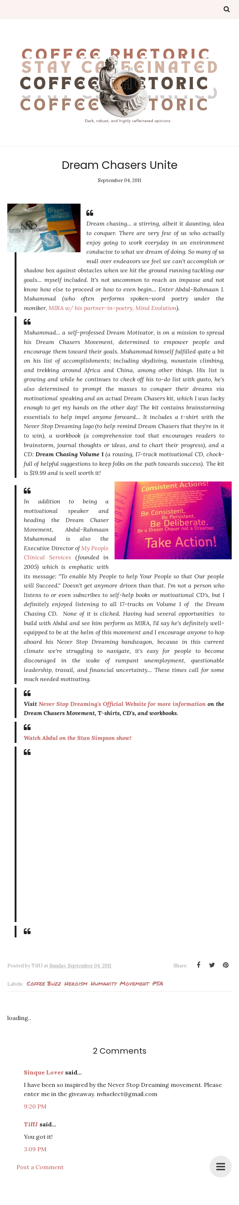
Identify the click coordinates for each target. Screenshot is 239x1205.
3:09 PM (35, 1149)
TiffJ (31, 1124)
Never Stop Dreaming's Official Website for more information (122, 703)
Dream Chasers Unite (120, 165)
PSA (157, 983)
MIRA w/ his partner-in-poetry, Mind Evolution (112, 307)
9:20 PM (35, 1106)
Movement (134, 983)
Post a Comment (40, 1167)
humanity (103, 983)
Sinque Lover (44, 1072)
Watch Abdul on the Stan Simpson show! (77, 737)
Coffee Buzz (44, 983)
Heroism (75, 983)
